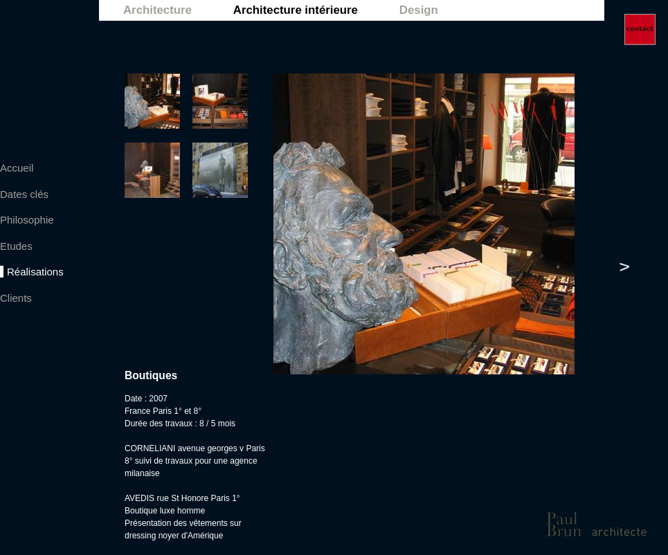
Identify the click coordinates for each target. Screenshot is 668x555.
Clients (16, 298)
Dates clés (24, 194)
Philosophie (27, 220)
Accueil (16, 168)
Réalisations (35, 272)
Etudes (16, 246)
